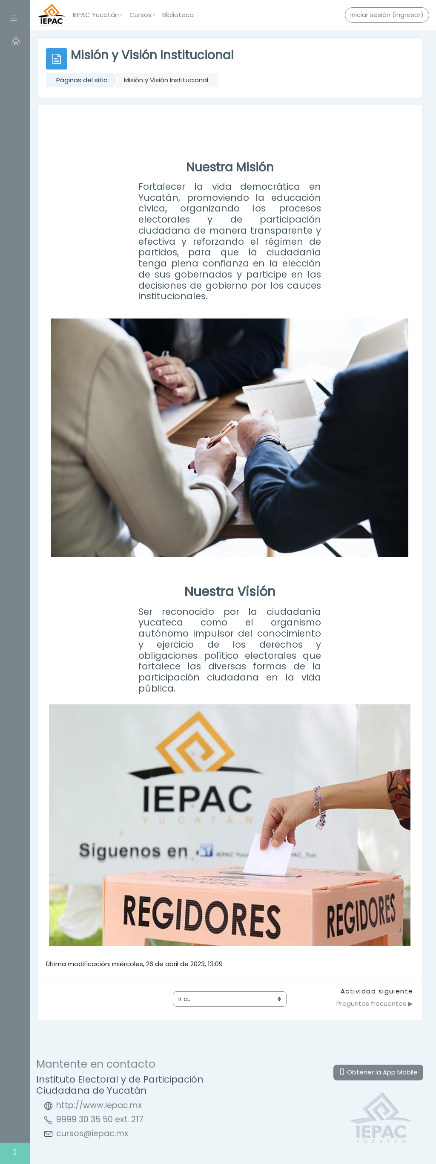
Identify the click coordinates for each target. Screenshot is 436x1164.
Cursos (140, 14)
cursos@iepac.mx (92, 1133)
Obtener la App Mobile (378, 1072)
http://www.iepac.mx (99, 1105)
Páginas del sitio (82, 79)
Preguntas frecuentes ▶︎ (374, 1003)
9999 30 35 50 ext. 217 (99, 1119)
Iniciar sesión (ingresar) (387, 14)
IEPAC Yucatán (96, 14)
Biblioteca (178, 14)
